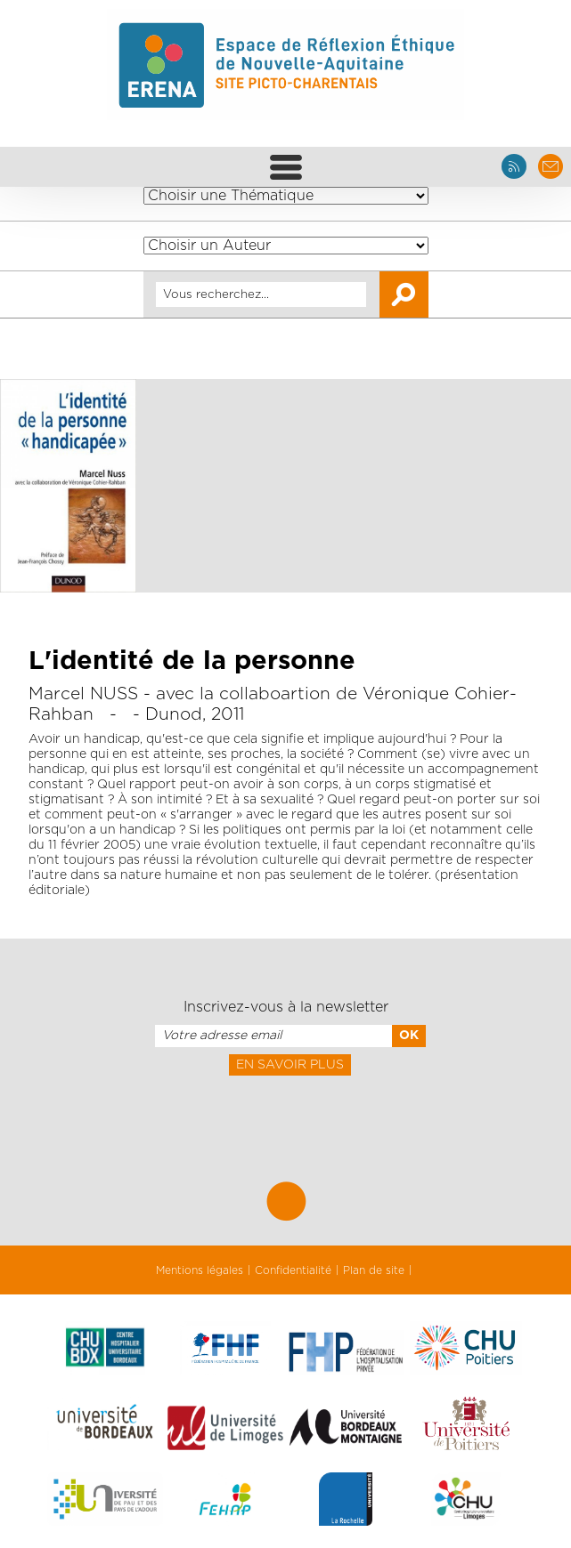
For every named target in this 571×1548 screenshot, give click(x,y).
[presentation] (285, 1114)
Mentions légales (199, 1270)
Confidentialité (293, 1270)
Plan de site (373, 1270)
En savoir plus (290, 1065)
